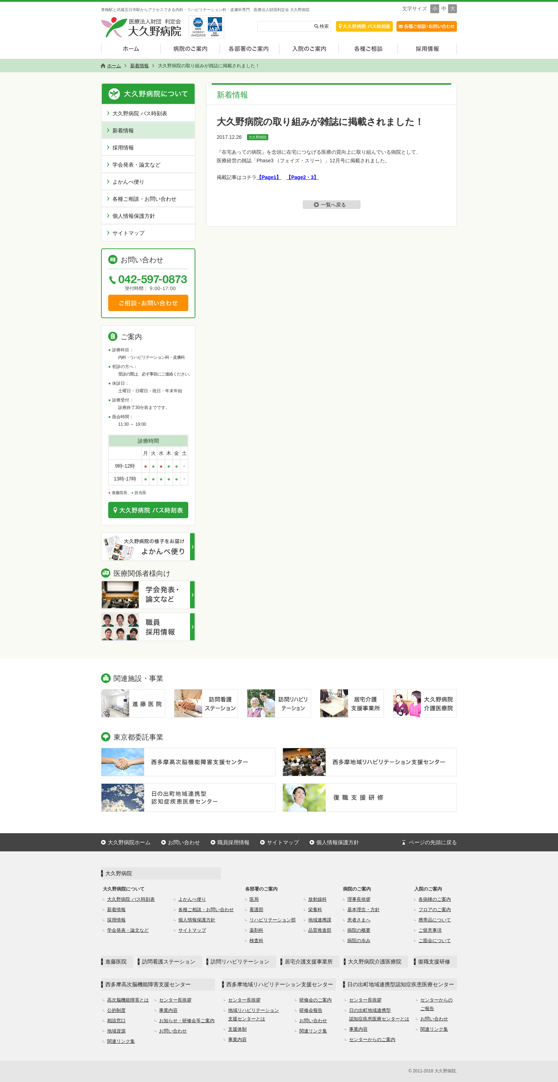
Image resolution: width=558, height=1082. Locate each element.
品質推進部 (319, 930)
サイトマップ (128, 233)
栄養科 (315, 909)
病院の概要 (358, 930)
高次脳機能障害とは (128, 1000)
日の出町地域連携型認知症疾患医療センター (400, 984)
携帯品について (434, 920)
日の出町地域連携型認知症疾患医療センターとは (379, 1014)
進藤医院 (116, 961)
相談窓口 (116, 1020)
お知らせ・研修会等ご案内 (187, 1020)
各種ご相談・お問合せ (426, 26)
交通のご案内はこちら (148, 510)
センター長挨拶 (175, 1000)
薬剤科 (256, 930)
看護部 (256, 909)
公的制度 (116, 1010)
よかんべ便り (128, 182)
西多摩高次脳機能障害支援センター (148, 984)
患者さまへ (358, 920)
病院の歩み (358, 940)
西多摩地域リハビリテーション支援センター (279, 984)
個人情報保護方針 (133, 216)
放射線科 (317, 899)
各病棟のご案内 (434, 899)
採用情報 (123, 148)
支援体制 (237, 1029)
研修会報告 (310, 1010)
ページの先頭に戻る (433, 842)
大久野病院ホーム (129, 842)
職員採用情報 (233, 842)
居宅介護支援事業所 (309, 961)
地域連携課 (319, 920)
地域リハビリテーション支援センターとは (253, 1014)
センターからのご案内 (372, 1039)
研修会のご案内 (315, 1000)
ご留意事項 (430, 930)
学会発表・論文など (136, 165)
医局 (254, 899)
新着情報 (123, 130)
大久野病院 (258, 137)
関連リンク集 (121, 1041)
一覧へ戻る (333, 205)
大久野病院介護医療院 (374, 961)
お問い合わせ (184, 842)
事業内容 (168, 1010)
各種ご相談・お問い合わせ (144, 199)
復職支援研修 (434, 961)
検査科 (256, 940)
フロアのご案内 (434, 909)
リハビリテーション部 (272, 920)
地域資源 (116, 1031)
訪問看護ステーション (168, 961)
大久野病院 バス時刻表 (139, 113)
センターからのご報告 (436, 1004)
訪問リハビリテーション (240, 961)
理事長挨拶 (358, 899)
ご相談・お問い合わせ (148, 303)
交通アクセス (364, 26)
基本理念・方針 (363, 909)
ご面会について (434, 940)
